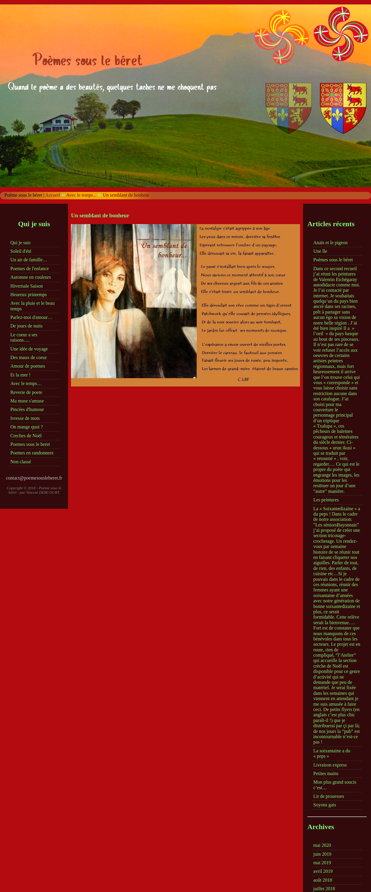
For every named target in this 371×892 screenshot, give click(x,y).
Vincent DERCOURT (43, 492)
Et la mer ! (20, 374)
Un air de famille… (28, 259)
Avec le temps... (81, 195)
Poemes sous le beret (30, 444)
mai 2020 (322, 845)
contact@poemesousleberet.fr (34, 477)
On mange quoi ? (26, 426)
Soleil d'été (20, 251)
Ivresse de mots (25, 418)
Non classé (20, 461)
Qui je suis (20, 242)
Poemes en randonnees (32, 452)
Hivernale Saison (26, 285)
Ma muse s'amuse (27, 400)
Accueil (52, 195)
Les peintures (326, 499)
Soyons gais (324, 804)
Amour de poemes (27, 365)
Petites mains (325, 773)
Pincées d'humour (27, 409)
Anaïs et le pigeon (330, 242)
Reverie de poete (26, 392)
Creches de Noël (26, 435)
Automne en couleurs (30, 277)
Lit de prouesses (328, 796)
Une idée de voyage (29, 348)
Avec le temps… (26, 383)
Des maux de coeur (28, 357)
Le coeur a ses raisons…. (23, 337)
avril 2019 (323, 871)
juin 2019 (322, 854)
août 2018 (322, 880)
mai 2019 (322, 862)
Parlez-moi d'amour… (31, 317)
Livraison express (330, 764)
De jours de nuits (26, 325)
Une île (320, 251)
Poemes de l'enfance (29, 268)
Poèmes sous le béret (333, 259)
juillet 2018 (324, 888)
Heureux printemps (28, 294)
